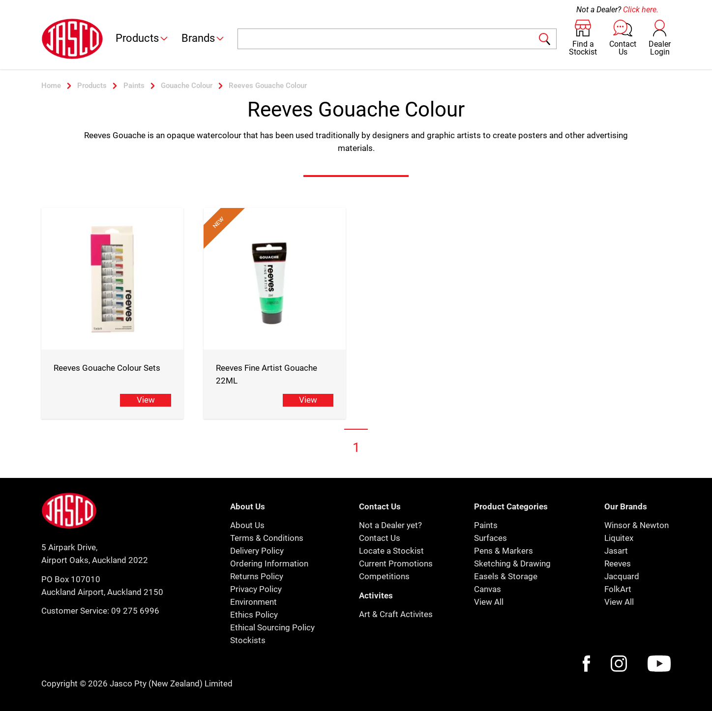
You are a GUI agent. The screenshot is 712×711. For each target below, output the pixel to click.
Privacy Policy (256, 589)
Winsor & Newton (636, 525)
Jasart (616, 551)
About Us (247, 525)
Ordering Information (269, 563)
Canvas (487, 589)
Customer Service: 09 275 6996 (100, 611)
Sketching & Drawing (512, 563)
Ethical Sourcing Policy (272, 627)
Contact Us (379, 538)
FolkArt (617, 589)
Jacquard (621, 576)
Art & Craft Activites (396, 614)
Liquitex (618, 538)
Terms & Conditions (266, 538)
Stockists (248, 640)
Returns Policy (256, 576)
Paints (486, 525)
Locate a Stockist (391, 551)
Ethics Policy (254, 615)
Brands (203, 38)
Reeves (617, 563)
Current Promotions (396, 563)
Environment (253, 602)
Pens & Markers (503, 551)
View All (489, 602)
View (146, 400)
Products (142, 38)
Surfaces (490, 538)
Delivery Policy (257, 551)
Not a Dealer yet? (390, 525)
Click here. (640, 9)
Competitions (384, 576)
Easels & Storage (505, 576)
